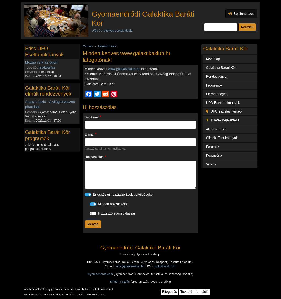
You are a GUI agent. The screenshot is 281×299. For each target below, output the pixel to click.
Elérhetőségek (216, 94)
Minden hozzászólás (113, 204)
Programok (214, 85)
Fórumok (212, 146)
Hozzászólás (94, 157)
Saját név (92, 117)
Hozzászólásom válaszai (116, 213)
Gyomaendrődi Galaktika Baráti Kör (143, 18)
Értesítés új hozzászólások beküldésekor (123, 194)
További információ (194, 292)
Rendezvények (217, 76)
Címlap (88, 46)
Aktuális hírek (107, 46)
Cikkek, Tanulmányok (222, 138)
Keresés (247, 27)
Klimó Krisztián (120, 281)
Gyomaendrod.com (100, 274)
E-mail (89, 134)
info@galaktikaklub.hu (129, 266)
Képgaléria (214, 155)
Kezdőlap (213, 59)
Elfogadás (169, 292)
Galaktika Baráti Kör (221, 68)
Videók (211, 164)
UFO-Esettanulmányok (223, 103)
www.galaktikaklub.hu (124, 69)
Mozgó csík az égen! (41, 62)
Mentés (92, 224)
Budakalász (47, 67)
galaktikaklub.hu (165, 266)
